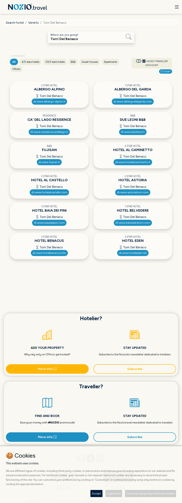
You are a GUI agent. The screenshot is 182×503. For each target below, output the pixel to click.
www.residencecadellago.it (49, 132)
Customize (114, 493)
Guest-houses (90, 61)
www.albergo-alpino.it (49, 101)
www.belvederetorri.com (133, 222)
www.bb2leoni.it (133, 132)
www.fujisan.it (49, 162)
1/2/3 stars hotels (55, 61)
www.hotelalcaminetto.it (132, 162)
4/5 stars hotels (30, 61)
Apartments (110, 61)
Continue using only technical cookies (150, 493)
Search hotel (15, 22)
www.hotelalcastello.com (49, 192)
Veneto (33, 22)
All (14, 61)
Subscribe (134, 369)
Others (16, 69)
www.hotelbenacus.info (49, 253)
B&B (73, 61)
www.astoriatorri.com (133, 192)
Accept (96, 493)
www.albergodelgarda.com (133, 101)
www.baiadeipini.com (49, 222)
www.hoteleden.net (133, 253)
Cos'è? (166, 71)
